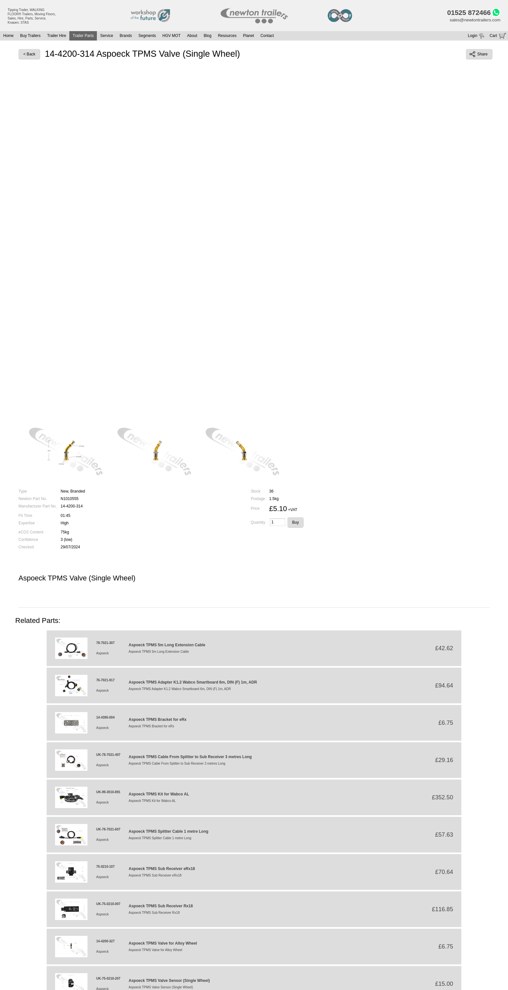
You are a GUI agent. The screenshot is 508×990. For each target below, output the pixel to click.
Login (472, 37)
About (192, 37)
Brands (126, 37)
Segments (147, 37)
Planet (248, 37)
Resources (227, 37)
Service (106, 37)
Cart (493, 37)
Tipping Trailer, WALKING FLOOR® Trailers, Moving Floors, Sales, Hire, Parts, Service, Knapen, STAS (32, 16)
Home (8, 37)
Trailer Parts (83, 37)
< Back (29, 55)
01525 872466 (466, 13)
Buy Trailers (30, 37)
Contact (267, 37)
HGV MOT (171, 37)
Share (478, 55)
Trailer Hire (56, 37)
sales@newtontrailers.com (473, 21)
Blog (208, 37)
